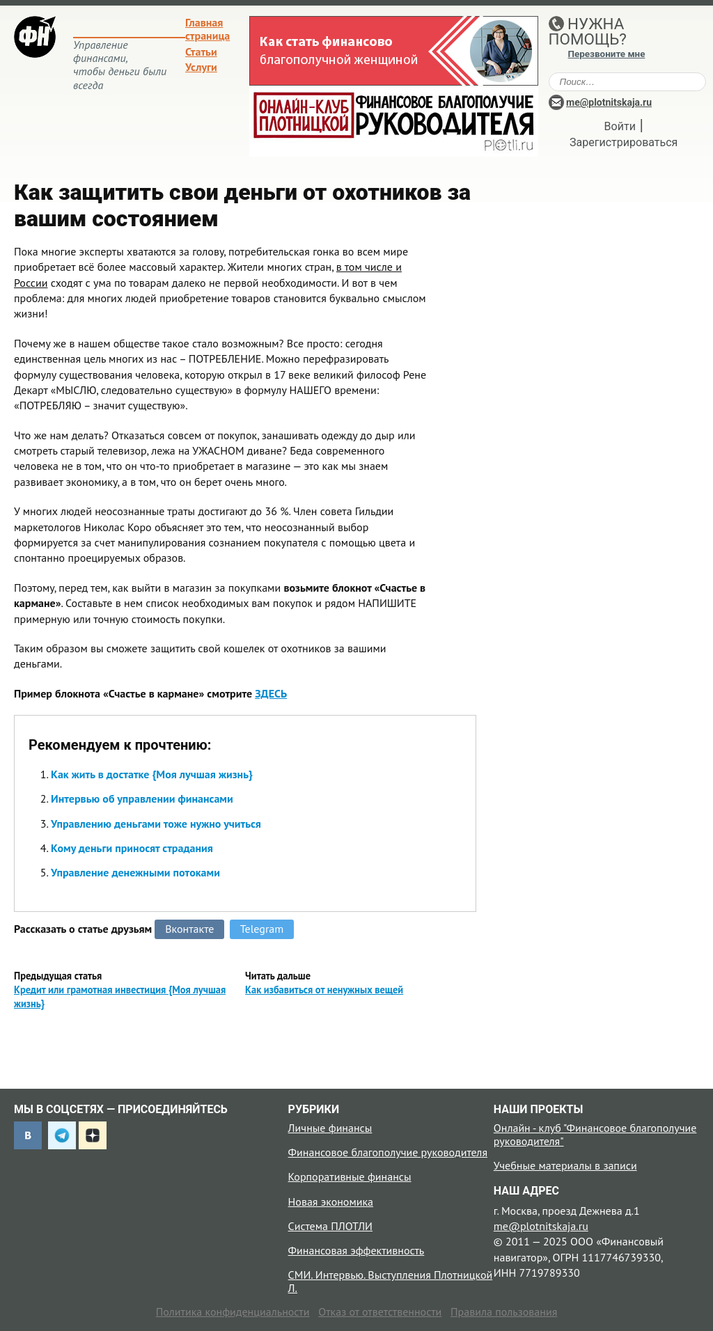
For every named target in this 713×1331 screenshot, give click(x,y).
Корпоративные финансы (350, 1176)
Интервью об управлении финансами (142, 798)
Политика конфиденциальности (233, 1311)
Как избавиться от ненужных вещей (324, 989)
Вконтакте (189, 929)
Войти (620, 126)
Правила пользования (503, 1311)
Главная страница (207, 28)
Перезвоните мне (606, 54)
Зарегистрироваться (623, 142)
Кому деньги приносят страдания (132, 848)
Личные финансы (330, 1128)
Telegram (262, 929)
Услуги (201, 67)
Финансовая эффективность (356, 1250)
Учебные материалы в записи (565, 1165)
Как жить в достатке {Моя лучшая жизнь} (152, 774)
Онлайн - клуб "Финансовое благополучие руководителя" (595, 1134)
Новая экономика (330, 1201)
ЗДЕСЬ (271, 693)
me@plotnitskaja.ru (609, 102)
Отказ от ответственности (379, 1311)
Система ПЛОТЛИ (330, 1226)
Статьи (201, 51)
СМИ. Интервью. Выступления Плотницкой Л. (390, 1281)
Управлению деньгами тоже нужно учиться (156, 823)
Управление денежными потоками (135, 872)
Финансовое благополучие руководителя (387, 1152)
